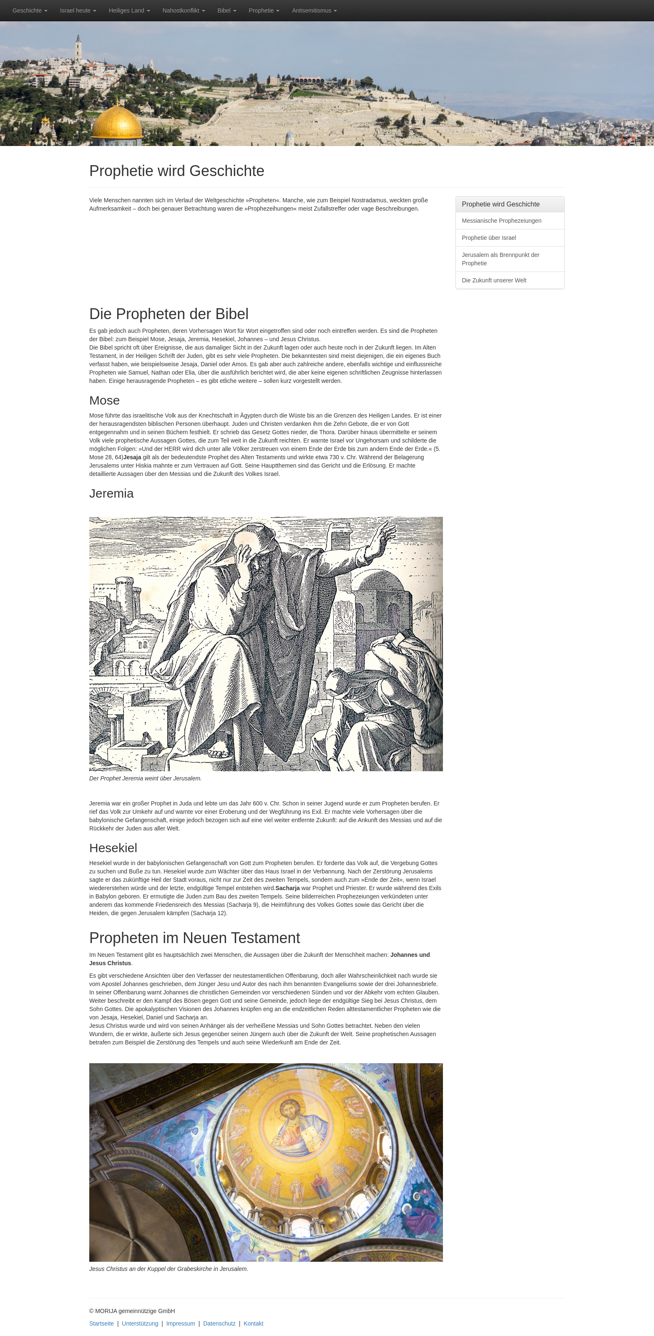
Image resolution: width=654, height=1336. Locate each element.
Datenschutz (219, 1323)
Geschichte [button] (30, 10)
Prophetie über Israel (489, 237)
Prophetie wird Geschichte (501, 204)
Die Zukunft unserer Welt (494, 280)
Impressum (180, 1323)
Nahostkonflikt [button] (184, 10)
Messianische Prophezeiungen (502, 220)
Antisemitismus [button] (314, 10)
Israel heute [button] (78, 10)
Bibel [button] (227, 10)
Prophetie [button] (267, 13)
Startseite (101, 1323)
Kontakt (253, 1323)
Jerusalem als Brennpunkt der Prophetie (501, 259)
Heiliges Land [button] (129, 10)
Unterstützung (140, 1323)
